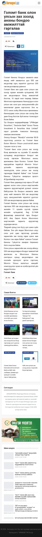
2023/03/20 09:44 (28, 325)
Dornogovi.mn (12, 529)
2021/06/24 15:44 (9, 352)
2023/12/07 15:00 (9, 325)
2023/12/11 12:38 (28, 298)
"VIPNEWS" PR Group (25, 532)
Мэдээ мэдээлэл (17, 33)
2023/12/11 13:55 (9, 298)
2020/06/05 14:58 (28, 352)
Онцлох (7, 33)
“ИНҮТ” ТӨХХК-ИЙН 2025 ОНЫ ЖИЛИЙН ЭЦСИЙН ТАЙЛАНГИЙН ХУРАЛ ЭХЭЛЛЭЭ (25, 496)
